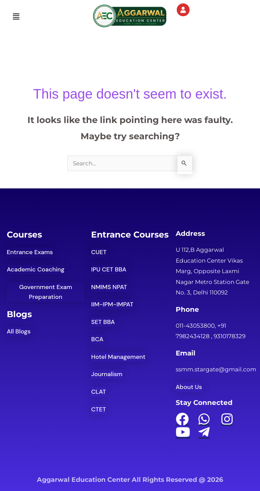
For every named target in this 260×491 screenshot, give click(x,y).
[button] (16, 16)
